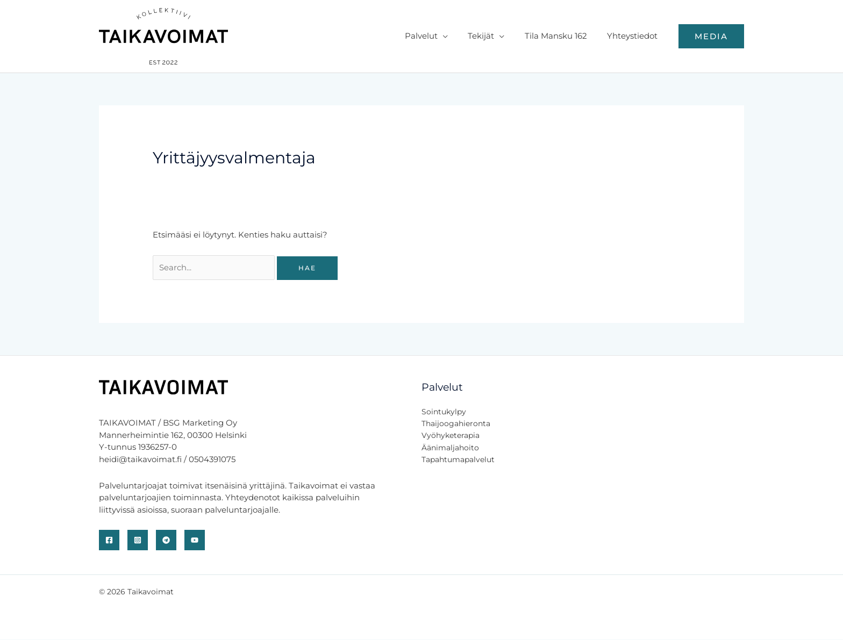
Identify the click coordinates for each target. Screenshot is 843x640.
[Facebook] (109, 540)
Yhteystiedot (634, 36)
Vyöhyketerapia (451, 436)
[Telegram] (166, 540)
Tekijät (491, 36)
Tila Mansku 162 (562, 36)
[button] (711, 36)
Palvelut (435, 36)
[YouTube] (194, 540)
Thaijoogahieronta (456, 424)
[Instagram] (137, 540)
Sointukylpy (444, 411)
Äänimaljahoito (450, 448)
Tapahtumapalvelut (458, 460)
